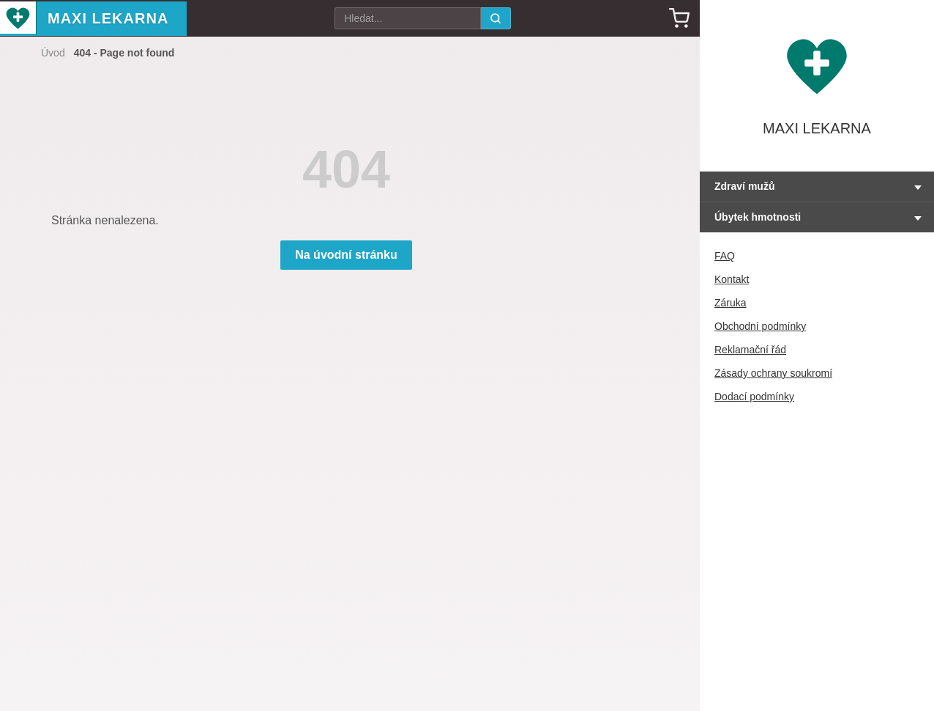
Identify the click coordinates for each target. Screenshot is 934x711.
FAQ (724, 256)
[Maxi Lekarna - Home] (18, 18)
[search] (496, 18)
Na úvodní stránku (346, 254)
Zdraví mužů (744, 186)
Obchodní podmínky (760, 326)
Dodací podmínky (754, 396)
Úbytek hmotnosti (757, 217)
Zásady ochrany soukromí (773, 373)
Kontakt (731, 279)
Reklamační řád (750, 350)
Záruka (730, 303)
